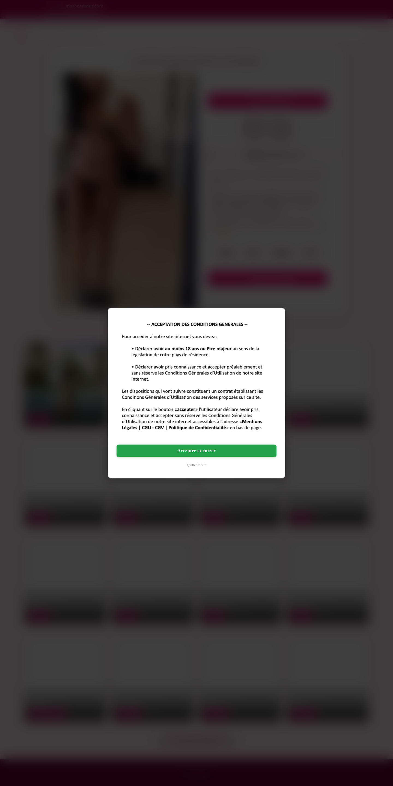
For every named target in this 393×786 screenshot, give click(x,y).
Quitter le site (196, 465)
